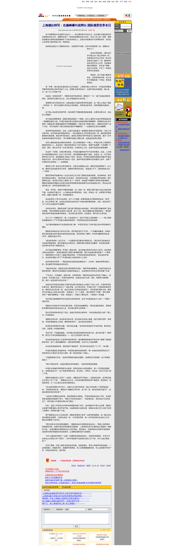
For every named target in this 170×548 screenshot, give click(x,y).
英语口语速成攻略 (78, 483)
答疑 (125, 1)
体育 (91, 1)
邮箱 (104, 1)
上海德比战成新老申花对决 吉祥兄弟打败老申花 (62, 493)
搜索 (108, 1)
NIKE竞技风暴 (75, 19)
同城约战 (81, 15)
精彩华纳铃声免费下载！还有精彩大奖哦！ (61, 480)
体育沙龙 (81, 465)
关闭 (108, 465)
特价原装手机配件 (124, 136)
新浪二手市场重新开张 (53, 477)
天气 (121, 1)
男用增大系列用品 (124, 145)
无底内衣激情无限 (124, 142)
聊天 (117, 1)
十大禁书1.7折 (122, 138)
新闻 (87, 1)
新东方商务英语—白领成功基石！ (58, 483)
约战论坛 (91, 15)
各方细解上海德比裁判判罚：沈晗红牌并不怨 (60, 501)
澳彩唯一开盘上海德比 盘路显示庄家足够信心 (61, 498)
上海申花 (106, 19)
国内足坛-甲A (85, 19)
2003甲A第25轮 (97, 19)
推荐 (88, 465)
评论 (73, 465)
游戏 (100, 1)
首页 (83, 1)
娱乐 (95, 1)
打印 (102, 465)
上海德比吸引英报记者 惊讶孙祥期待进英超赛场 (62, 496)
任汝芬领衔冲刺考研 (93, 483)
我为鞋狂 (101, 15)
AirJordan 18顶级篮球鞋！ (119, 114)
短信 (112, 1)
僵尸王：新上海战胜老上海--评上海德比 (58, 503)
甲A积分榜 (66, 487)
